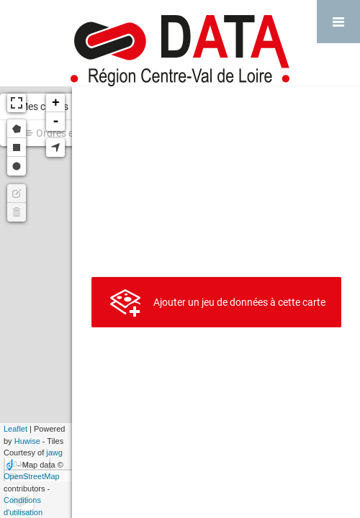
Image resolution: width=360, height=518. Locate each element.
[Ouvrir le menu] (338, 21)
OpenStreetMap (32, 476)
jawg (54, 452)
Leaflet (15, 428)
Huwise (27, 441)
